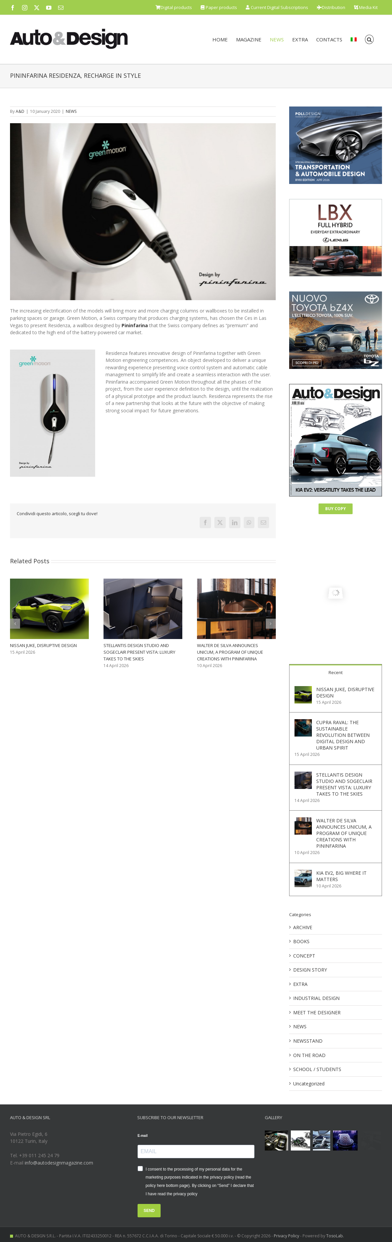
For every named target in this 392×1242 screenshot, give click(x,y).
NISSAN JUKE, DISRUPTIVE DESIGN (43, 645)
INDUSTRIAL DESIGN (316, 998)
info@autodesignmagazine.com (59, 1163)
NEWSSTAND (308, 1041)
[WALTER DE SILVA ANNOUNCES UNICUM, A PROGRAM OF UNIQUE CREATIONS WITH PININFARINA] (303, 821)
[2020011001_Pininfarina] (143, 211)
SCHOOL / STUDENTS (317, 1069)
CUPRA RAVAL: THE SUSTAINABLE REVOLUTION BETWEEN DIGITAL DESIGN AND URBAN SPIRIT (343, 735)
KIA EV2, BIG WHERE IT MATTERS (341, 876)
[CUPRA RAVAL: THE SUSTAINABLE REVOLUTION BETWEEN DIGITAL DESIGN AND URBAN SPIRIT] (303, 722)
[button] (369, 39)
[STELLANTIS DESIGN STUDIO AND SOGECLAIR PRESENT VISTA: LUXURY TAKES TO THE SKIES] (303, 775)
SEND (149, 1210)
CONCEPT (304, 956)
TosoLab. (335, 1236)
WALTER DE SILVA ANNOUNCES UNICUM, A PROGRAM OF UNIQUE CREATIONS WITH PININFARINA (230, 652)
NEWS (71, 111)
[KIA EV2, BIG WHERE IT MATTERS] (303, 873)
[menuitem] (354, 39)
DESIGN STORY (310, 970)
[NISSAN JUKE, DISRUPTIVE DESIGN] (303, 689)
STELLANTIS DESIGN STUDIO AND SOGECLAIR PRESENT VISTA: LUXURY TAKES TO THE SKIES (139, 652)
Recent (336, 672)
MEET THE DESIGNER (317, 1012)
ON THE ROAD (309, 1055)
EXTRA (300, 984)
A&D (20, 111)
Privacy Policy (286, 1236)
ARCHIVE (302, 927)
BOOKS (301, 941)
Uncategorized (309, 1083)
